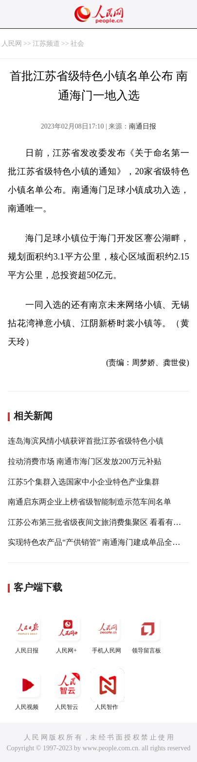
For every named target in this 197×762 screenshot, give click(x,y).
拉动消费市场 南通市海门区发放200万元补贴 (84, 461)
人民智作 (107, 689)
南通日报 (142, 126)
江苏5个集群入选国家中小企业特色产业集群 (84, 482)
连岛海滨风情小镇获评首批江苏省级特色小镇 (85, 441)
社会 (77, 43)
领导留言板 (147, 633)
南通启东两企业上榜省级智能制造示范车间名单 (89, 502)
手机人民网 (107, 633)
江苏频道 (46, 43)
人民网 (11, 43)
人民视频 (28, 689)
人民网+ (68, 633)
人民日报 (28, 633)
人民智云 (68, 689)
